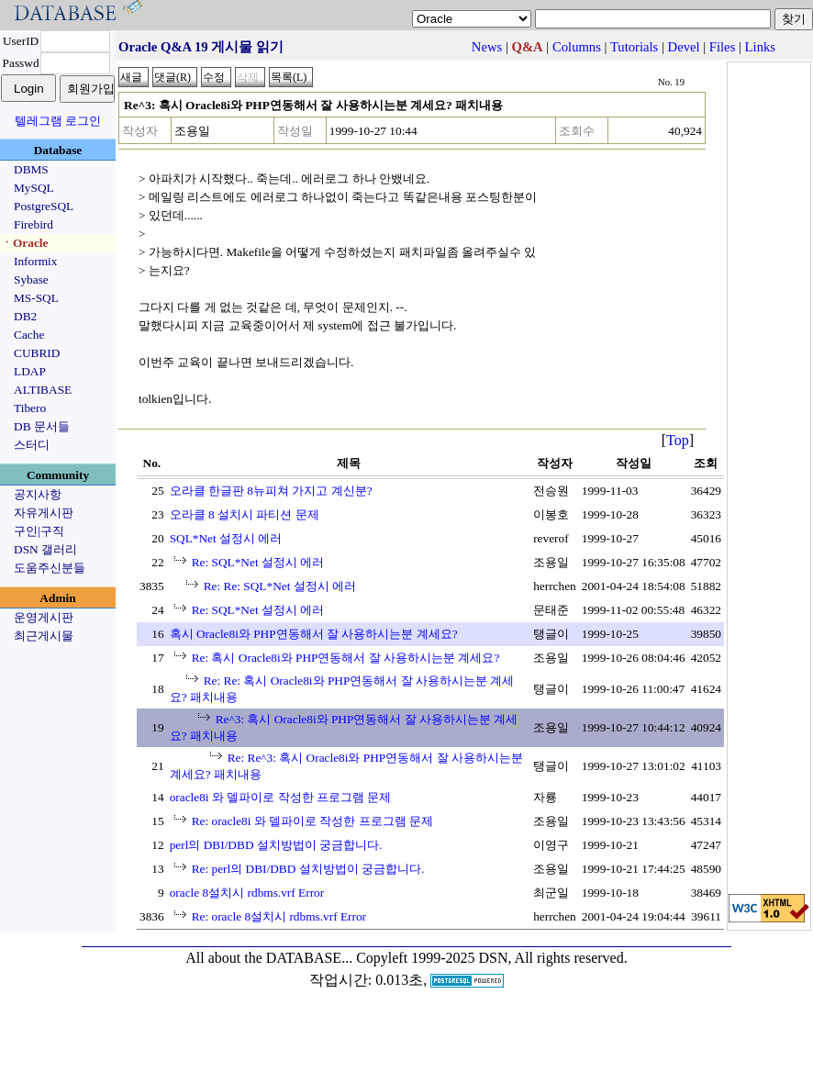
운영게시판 (43, 617)
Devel (684, 46)
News (487, 46)
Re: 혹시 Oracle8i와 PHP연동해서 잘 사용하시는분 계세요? (346, 657)
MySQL (34, 188)
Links (760, 46)
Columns (576, 46)
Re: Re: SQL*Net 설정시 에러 (280, 586)
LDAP (30, 371)
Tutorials (634, 46)
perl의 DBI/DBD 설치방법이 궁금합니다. (276, 845)
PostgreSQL (43, 206)
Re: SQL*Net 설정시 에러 (258, 562)
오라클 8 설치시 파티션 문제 (244, 514)
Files (722, 46)
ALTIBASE (43, 389)
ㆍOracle (24, 243)
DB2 (25, 316)
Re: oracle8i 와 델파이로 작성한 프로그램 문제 (312, 821)
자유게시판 (43, 512)
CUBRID (37, 353)
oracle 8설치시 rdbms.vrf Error (247, 892)
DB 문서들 (42, 426)
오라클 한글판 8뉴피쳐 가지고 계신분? (271, 490)
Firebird (33, 224)
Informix (35, 261)
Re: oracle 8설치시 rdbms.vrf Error (279, 916)
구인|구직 (39, 531)
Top (677, 440)
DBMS (31, 169)
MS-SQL (36, 298)
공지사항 (37, 494)
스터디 (32, 445)
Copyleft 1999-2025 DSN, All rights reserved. (492, 958)
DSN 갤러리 (45, 549)
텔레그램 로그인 (58, 121)
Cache (29, 334)
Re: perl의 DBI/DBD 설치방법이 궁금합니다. (308, 869)
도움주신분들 (49, 568)
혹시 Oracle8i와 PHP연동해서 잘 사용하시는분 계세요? (314, 634)
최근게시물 (43, 635)
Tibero (30, 408)
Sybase (31, 279)
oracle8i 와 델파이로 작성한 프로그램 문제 (281, 797)
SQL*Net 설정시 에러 (226, 538)
